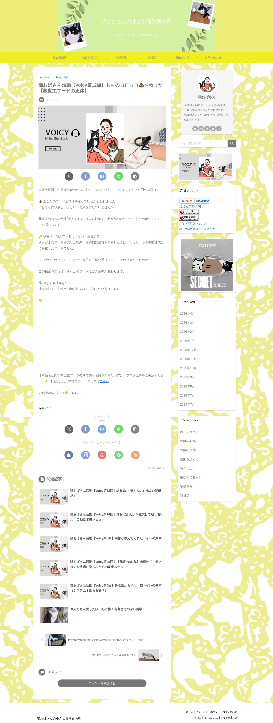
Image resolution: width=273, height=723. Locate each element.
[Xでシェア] (69, 176)
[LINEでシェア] (118, 176)
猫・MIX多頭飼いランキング (197, 229)
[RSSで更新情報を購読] (135, 455)
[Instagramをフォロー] (85, 455)
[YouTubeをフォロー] (102, 455)
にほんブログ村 (190, 206)
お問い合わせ (229, 712)
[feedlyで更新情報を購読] (118, 455)
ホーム (186, 712)
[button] (135, 176)
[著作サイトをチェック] (68, 455)
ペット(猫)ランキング (192, 223)
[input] (207, 143)
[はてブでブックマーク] (102, 176)
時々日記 (45, 408)
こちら (104, 381)
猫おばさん (207, 97)
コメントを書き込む (102, 683)
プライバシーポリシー (206, 712)
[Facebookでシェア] (85, 176)
